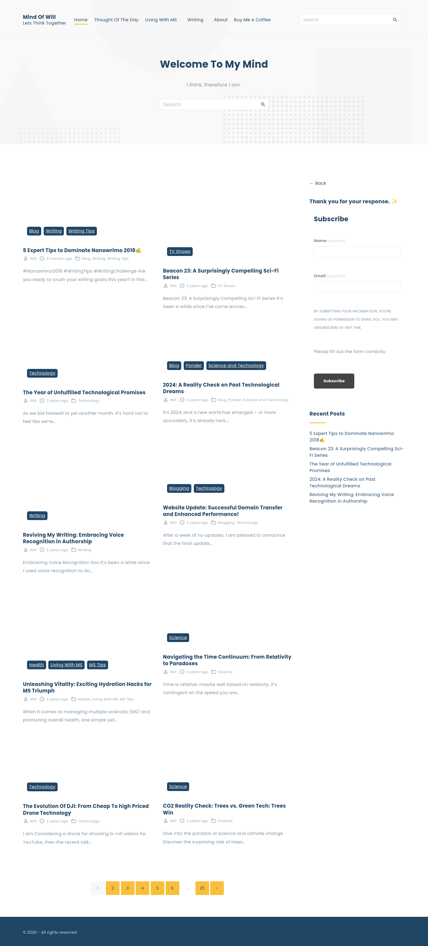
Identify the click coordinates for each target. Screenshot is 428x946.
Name (330, 240)
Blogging (179, 488)
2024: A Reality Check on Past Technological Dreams (221, 388)
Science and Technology (236, 365)
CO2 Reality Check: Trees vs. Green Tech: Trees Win (224, 809)
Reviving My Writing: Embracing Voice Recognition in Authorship (73, 538)
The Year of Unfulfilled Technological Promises (84, 392)
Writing (54, 231)
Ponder (194, 365)
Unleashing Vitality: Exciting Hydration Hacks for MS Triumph (87, 687)
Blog (34, 231)
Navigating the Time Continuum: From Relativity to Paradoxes (227, 660)
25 (202, 888)
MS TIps (97, 665)
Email (329, 276)
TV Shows (180, 251)
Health (36, 665)
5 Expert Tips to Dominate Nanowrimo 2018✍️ (82, 250)
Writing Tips (82, 231)
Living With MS (66, 665)
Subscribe (334, 381)
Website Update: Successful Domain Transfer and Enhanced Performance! (223, 511)
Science (178, 637)
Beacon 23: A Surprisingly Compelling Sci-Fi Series (221, 274)
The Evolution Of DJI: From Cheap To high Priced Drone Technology (86, 809)
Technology (42, 373)
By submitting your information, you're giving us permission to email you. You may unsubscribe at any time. (356, 319)
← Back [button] (318, 183)
